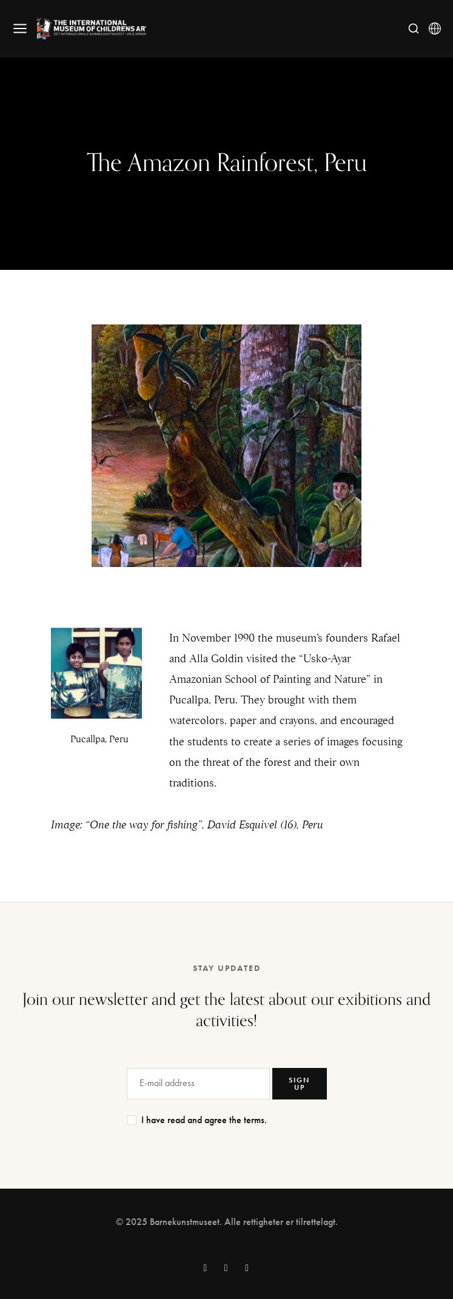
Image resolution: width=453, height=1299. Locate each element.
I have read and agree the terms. (204, 1120)
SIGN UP (299, 1083)
